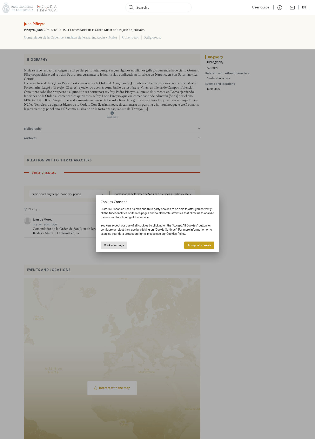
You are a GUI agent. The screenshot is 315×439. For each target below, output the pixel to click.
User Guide (261, 7)
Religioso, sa (152, 37)
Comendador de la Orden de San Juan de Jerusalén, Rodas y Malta (70, 37)
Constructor (130, 37)
